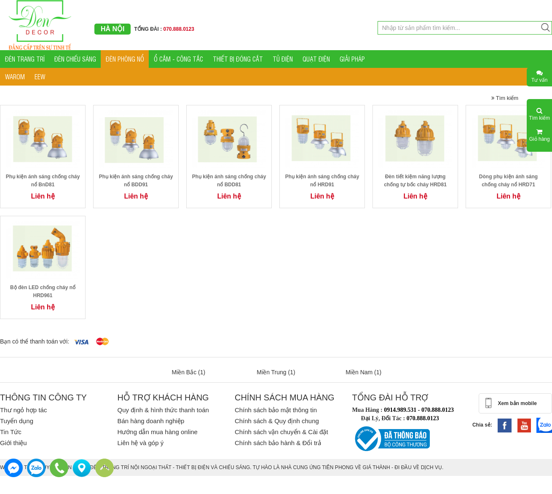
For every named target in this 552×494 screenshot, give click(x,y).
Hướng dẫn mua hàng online (157, 431)
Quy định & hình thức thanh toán (163, 409)
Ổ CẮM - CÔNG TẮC (178, 59)
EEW (40, 76)
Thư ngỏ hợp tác (23, 409)
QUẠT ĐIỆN (316, 59)
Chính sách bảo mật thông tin (276, 409)
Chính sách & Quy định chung (277, 420)
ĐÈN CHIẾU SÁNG (75, 59)
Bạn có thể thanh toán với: (34, 341)
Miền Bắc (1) (188, 372)
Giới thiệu (13, 442)
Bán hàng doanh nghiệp (150, 420)
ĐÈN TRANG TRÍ (25, 59)
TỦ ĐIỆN (283, 59)
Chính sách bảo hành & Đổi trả (278, 442)
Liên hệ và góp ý (140, 442)
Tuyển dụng (16, 420)
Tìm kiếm (504, 98)
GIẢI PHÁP (352, 59)
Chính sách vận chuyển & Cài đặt (281, 431)
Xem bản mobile (517, 403)
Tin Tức (10, 431)
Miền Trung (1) (276, 372)
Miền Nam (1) (363, 372)
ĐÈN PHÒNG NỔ (125, 59)
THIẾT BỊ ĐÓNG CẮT (238, 59)
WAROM (15, 76)
